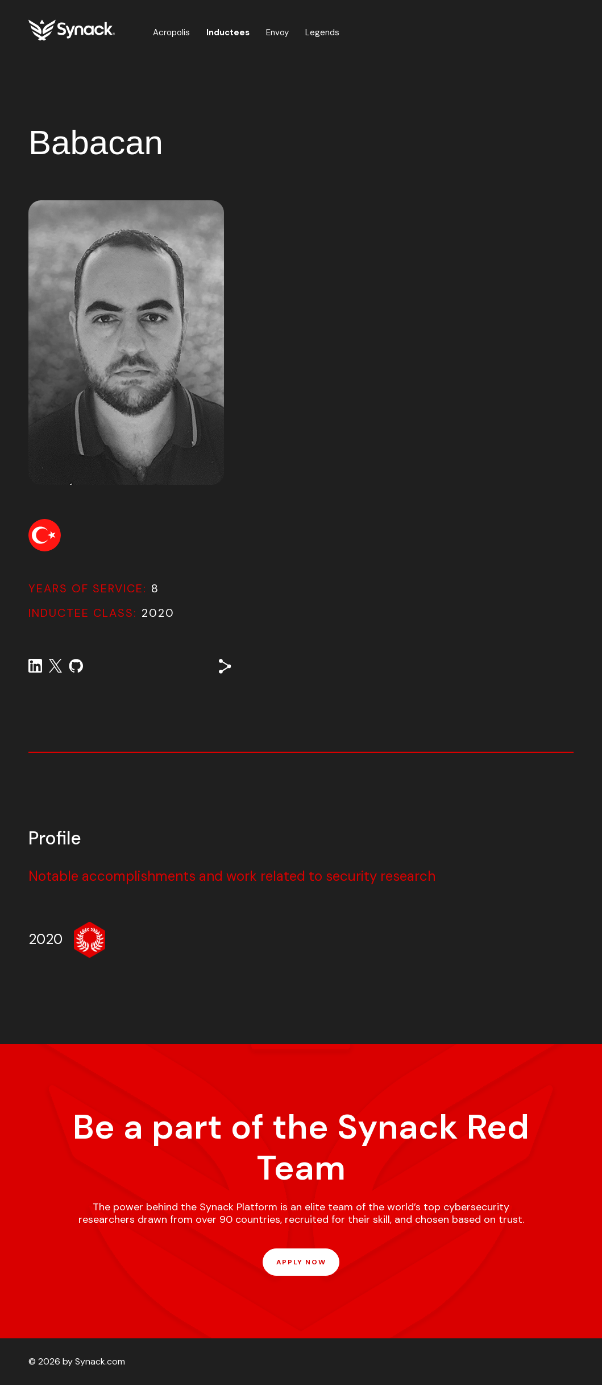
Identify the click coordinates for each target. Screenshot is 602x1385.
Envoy (277, 32)
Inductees (228, 32)
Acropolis (171, 32)
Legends (322, 32)
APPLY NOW (301, 1262)
